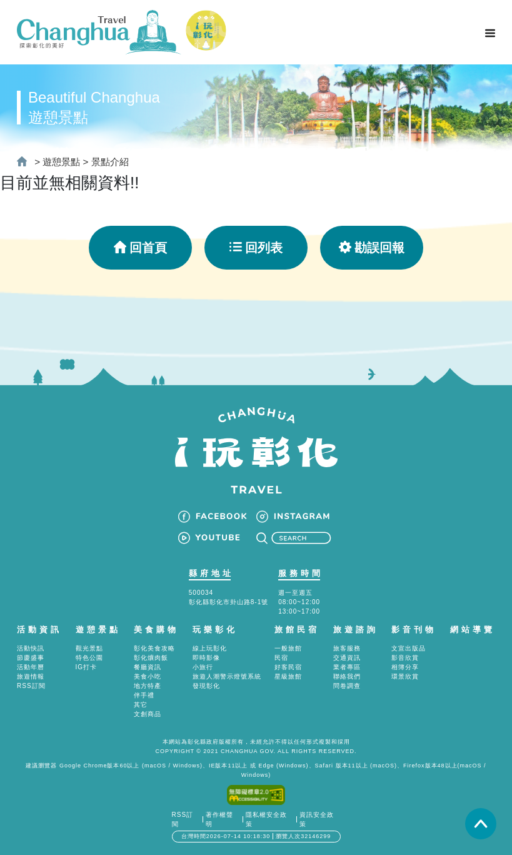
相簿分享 (405, 667)
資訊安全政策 (316, 819)
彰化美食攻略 (154, 648)
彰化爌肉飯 (151, 657)
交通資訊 (347, 657)
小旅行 (203, 667)
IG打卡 (87, 667)
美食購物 (156, 629)
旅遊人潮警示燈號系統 (227, 676)
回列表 (256, 248)
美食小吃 (147, 676)
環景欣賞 (405, 676)
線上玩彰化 (210, 648)
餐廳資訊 (147, 667)
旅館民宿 (296, 629)
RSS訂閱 (31, 685)
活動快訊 (30, 648)
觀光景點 (89, 648)
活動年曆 (30, 667)
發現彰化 (206, 685)
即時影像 (206, 657)
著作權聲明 (219, 819)
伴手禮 (144, 695)
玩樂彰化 (215, 629)
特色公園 (89, 657)
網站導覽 (472, 629)
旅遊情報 (30, 676)
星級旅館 (288, 676)
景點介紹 (110, 161)
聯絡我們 (347, 676)
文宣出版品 (408, 648)
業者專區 (347, 667)
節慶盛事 (30, 657)
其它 (141, 704)
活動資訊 (39, 629)
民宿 (281, 657)
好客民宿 (288, 667)
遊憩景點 (61, 161)
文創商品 (147, 714)
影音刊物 (413, 629)
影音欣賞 (405, 657)
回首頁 (140, 248)
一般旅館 (288, 648)
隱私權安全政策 (266, 819)
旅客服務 (347, 648)
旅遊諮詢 (355, 629)
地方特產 (147, 685)
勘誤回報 (371, 248)
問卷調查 (347, 685)
